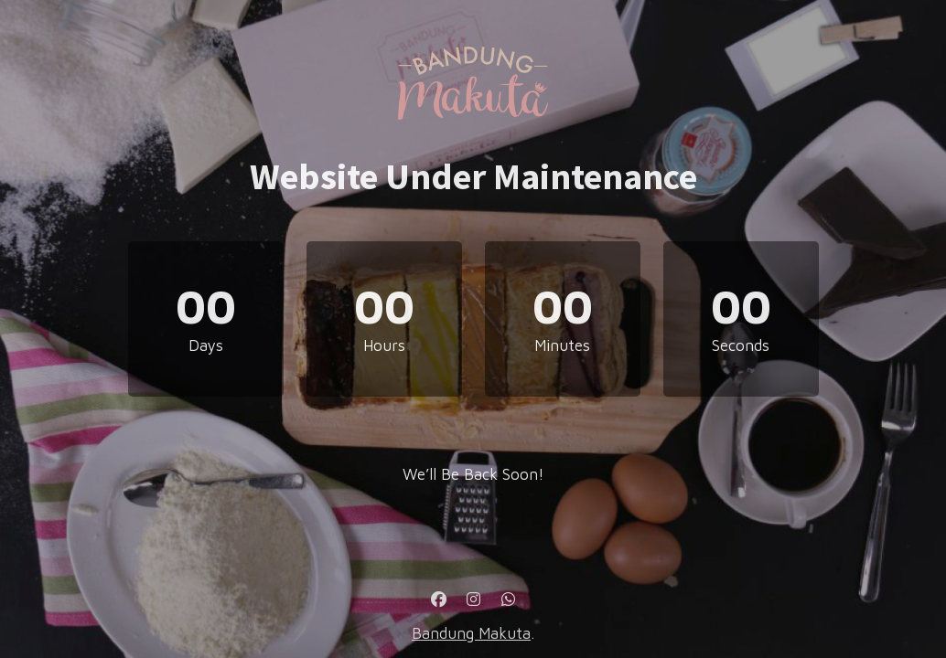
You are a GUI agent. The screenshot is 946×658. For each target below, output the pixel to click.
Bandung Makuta (471, 633)
